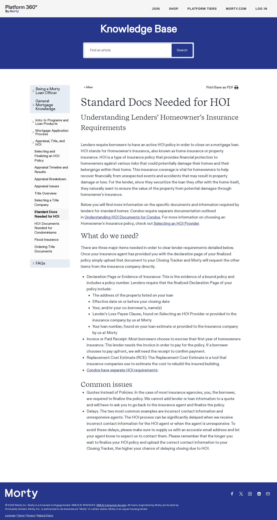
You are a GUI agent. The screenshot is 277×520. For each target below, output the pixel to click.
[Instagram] (250, 494)
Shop (174, 8)
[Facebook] (232, 494)
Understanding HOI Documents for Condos (122, 217)
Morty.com (236, 8)
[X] (241, 494)
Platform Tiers (202, 8)
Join (156, 8)
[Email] (268, 494)
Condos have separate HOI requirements (122, 370)
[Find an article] (127, 50)
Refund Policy (45, 515)
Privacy (30, 515)
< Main (88, 87)
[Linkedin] (259, 494)
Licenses (10, 515)
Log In (261, 8)
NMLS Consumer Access (111, 505)
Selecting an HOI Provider (176, 223)
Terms (20, 515)
